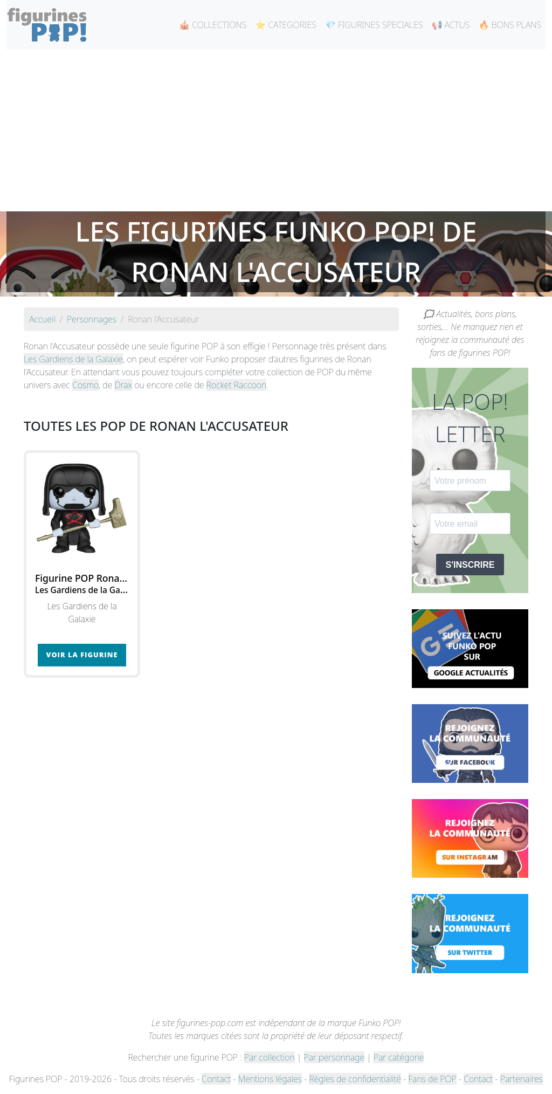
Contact (216, 1079)
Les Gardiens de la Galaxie (73, 359)
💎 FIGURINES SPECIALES (374, 25)
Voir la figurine (82, 654)
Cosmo (85, 385)
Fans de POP (432, 1079)
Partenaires (521, 1079)
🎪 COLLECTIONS (212, 25)
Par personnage (334, 1057)
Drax (123, 385)
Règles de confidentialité (355, 1079)
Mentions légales (270, 1079)
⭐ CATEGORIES (285, 25)
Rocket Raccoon (236, 385)
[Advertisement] (276, 130)
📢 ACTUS (451, 25)
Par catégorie (399, 1057)
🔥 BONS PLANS (510, 25)
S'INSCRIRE (470, 564)
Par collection (269, 1057)
